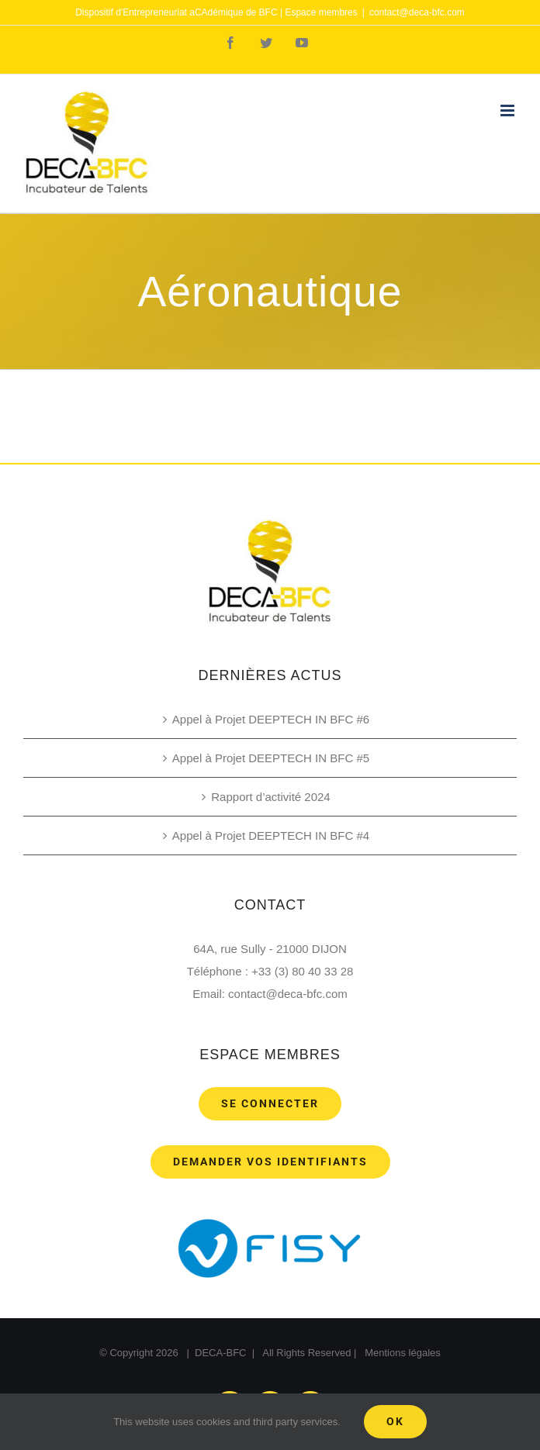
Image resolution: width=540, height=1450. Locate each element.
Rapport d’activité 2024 (270, 796)
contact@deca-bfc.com (417, 12)
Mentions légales (403, 1353)
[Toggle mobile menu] (508, 110)
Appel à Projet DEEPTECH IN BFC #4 (270, 835)
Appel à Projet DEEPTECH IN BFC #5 (270, 758)
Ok (395, 1421)
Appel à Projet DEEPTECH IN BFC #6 (270, 719)
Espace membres (321, 12)
